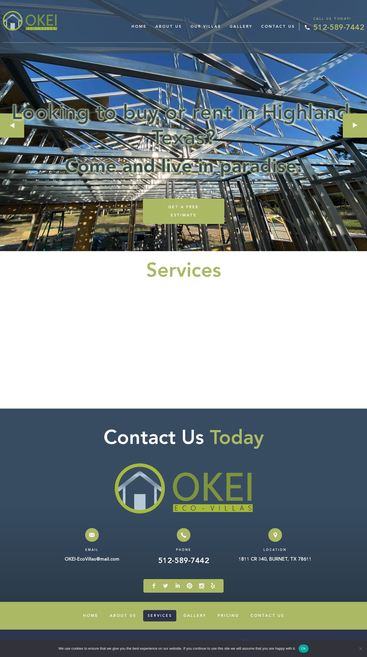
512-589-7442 (338, 28)
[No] (360, 648)
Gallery (241, 27)
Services (160, 616)
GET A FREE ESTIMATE (183, 211)
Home (139, 27)
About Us (168, 27)
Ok (303, 648)
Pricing (228, 616)
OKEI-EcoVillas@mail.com (92, 559)
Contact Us (278, 27)
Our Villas (205, 27)
